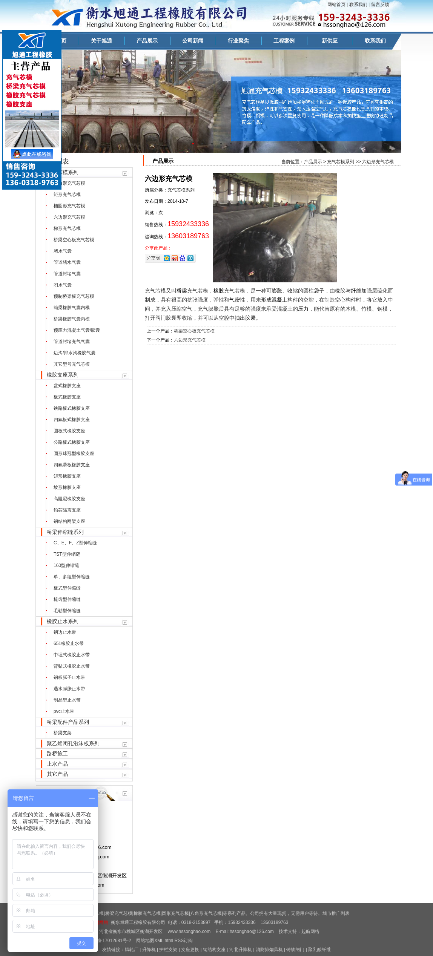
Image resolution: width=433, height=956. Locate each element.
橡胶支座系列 (62, 375)
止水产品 (57, 764)
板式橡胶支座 (67, 397)
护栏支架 (168, 949)
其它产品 (57, 774)
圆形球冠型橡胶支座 (74, 453)
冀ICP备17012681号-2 (108, 940)
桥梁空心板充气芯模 (74, 239)
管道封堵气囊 (67, 273)
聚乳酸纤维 (319, 949)
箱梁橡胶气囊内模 (72, 307)
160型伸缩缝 (66, 565)
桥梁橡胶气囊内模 (72, 319)
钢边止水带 (65, 632)
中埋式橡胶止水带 (72, 654)
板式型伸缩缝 (67, 588)
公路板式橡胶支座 (72, 442)
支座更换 (190, 949)
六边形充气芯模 (69, 217)
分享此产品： (158, 248)
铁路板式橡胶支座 (72, 408)
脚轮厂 (131, 949)
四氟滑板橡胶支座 (72, 464)
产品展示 (147, 41)
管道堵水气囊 (67, 262)
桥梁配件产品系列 (68, 722)
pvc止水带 (64, 711)
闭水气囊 (63, 285)
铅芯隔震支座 (67, 510)
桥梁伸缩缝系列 (65, 532)
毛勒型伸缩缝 (67, 610)
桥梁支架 (63, 732)
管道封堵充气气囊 (72, 341)
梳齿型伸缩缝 (67, 599)
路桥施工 (57, 754)
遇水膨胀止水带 (69, 688)
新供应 (330, 41)
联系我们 (358, 4)
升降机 (149, 949)
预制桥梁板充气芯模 (74, 296)
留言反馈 (380, 4)
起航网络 (310, 931)
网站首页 (336, 4)
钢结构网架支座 (69, 521)
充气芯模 (155, 291)
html (169, 940)
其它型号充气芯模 (72, 364)
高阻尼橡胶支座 (69, 498)
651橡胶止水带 (69, 643)
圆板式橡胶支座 (69, 431)
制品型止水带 (67, 700)
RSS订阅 (184, 940)
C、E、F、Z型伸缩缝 (75, 542)
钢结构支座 (214, 949)
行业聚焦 (238, 41)
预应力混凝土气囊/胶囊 (77, 330)
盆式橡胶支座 (67, 385)
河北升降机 (240, 949)
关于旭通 (101, 41)
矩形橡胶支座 (67, 476)
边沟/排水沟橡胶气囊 (74, 352)
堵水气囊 (63, 251)
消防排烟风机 (269, 949)
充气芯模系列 (62, 172)
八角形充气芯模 (69, 183)
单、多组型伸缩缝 (72, 576)
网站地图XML (149, 940)
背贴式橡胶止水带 (72, 666)
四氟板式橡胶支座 (72, 419)
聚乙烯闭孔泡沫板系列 (73, 743)
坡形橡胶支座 (67, 487)
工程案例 (284, 41)
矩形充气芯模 (67, 194)
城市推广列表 (336, 913)
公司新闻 (192, 41)
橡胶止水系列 (62, 621)
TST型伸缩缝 (67, 554)
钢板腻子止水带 (69, 677)
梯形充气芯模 (67, 228)
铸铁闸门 (295, 949)
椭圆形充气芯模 (69, 205)
